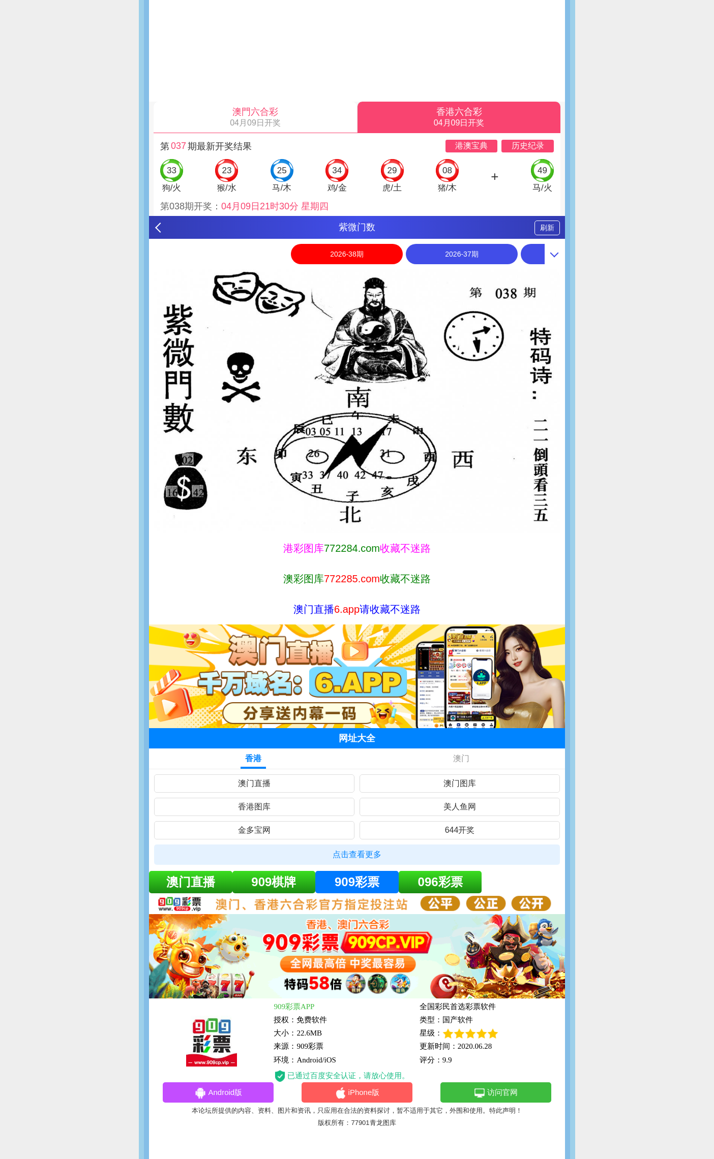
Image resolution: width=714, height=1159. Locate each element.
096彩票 (440, 882)
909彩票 (357, 882)
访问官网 (495, 1093)
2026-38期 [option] (346, 254)
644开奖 (460, 830)
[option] (357, 401)
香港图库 (254, 806)
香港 (253, 758)
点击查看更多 (357, 854)
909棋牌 (273, 882)
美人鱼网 (459, 806)
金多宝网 (254, 830)
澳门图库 (459, 783)
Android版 (218, 1093)
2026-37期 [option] (461, 254)
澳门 (461, 758)
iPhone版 (357, 1093)
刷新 (547, 228)
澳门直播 (254, 783)
